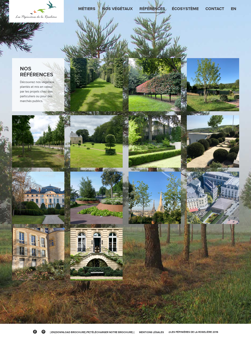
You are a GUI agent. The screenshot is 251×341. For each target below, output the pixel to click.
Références (152, 8)
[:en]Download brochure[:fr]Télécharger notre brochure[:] (92, 332)
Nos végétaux (117, 8)
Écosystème (185, 8)
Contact (214, 8)
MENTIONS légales (151, 332)
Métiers (86, 8)
